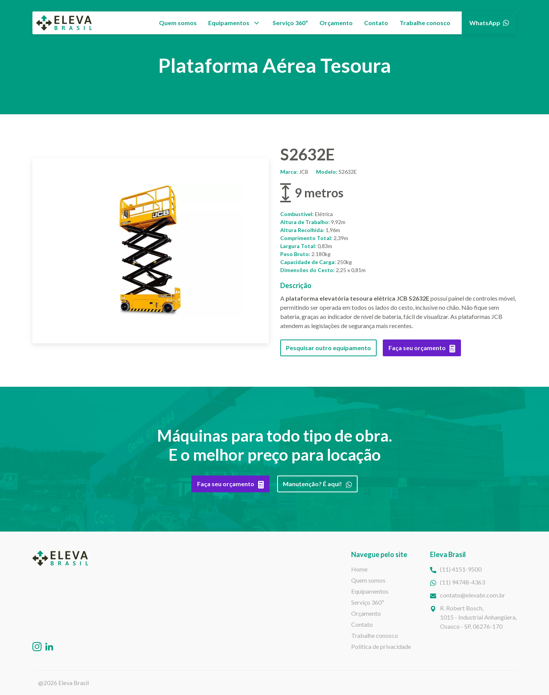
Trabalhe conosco (425, 22)
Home (359, 569)
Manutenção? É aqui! (317, 483)
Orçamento (336, 22)
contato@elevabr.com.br (472, 595)
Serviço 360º (290, 22)
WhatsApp (489, 22)
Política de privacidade (381, 646)
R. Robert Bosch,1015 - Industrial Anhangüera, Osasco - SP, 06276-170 (478, 617)
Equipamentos (228, 22)
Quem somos (178, 22)
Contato (376, 22)
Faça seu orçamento (421, 347)
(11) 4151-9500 (461, 569)
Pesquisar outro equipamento (328, 347)
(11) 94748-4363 (462, 582)
